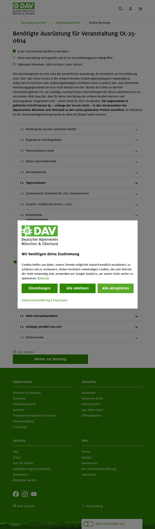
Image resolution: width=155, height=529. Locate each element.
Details (43, 278)
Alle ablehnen (77, 288)
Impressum (60, 300)
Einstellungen (40, 288)
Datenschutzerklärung (36, 300)
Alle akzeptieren (115, 288)
